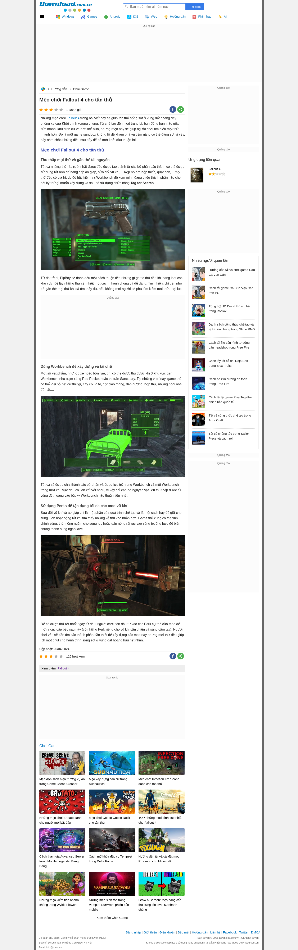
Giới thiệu (150, 932)
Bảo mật (183, 932)
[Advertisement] (149, 57)
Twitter (243, 932)
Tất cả (44, 16)
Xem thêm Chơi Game (112, 917)
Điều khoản (167, 932)
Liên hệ (215, 932)
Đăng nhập (133, 932)
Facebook (230, 932)
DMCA (255, 932)
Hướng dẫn (59, 89)
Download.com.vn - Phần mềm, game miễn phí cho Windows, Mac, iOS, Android (65, 6)
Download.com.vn (42, 89)
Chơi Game (81, 89)
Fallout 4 (73, 118)
